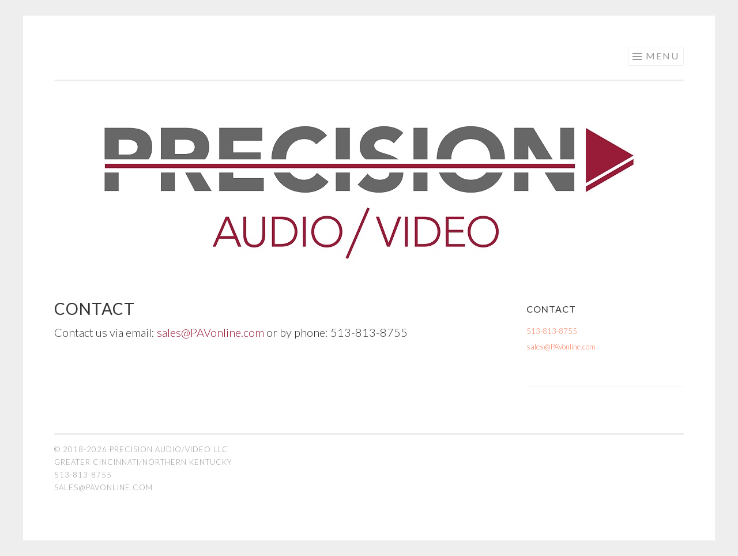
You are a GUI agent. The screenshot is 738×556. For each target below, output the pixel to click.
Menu (662, 55)
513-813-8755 (551, 331)
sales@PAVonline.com (210, 332)
